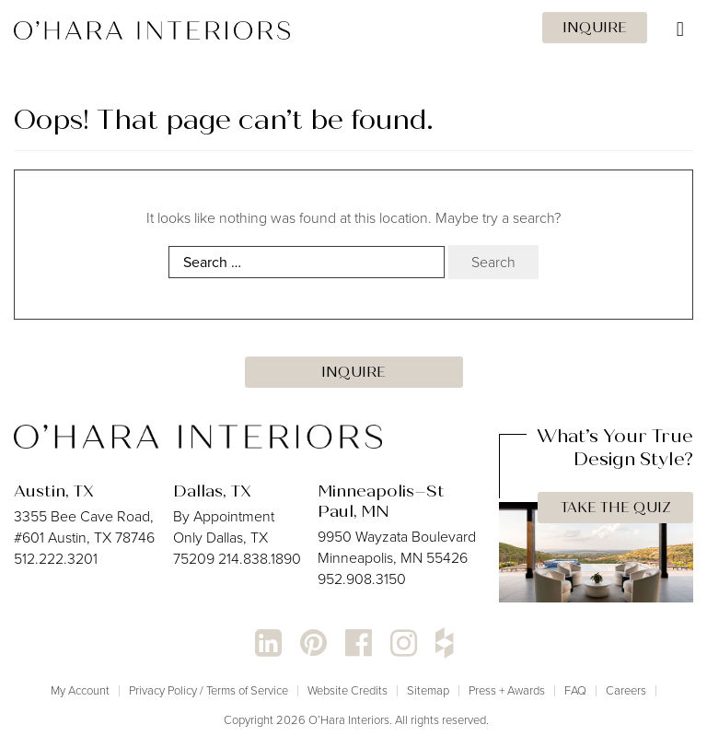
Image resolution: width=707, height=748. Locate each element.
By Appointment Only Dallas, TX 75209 (223, 537)
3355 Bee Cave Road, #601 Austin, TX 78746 (84, 527)
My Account (80, 690)
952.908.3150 (362, 579)
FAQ (575, 690)
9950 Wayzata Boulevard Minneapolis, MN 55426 (397, 547)
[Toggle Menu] (353, 29)
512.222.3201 (56, 558)
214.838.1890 (259, 558)
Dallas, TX (212, 491)
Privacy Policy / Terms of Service (208, 690)
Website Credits (347, 690)
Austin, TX (54, 491)
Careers (626, 690)
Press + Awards (507, 690)
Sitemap (428, 690)
